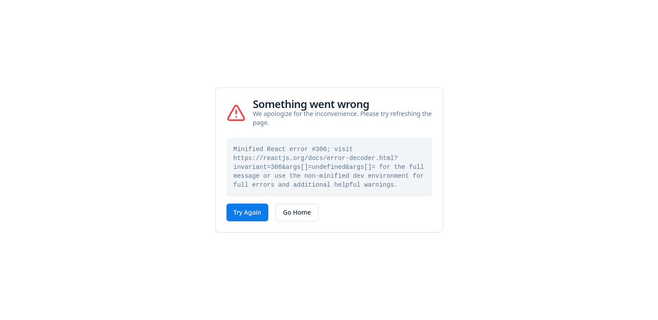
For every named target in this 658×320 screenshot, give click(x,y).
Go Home (297, 212)
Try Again (248, 212)
